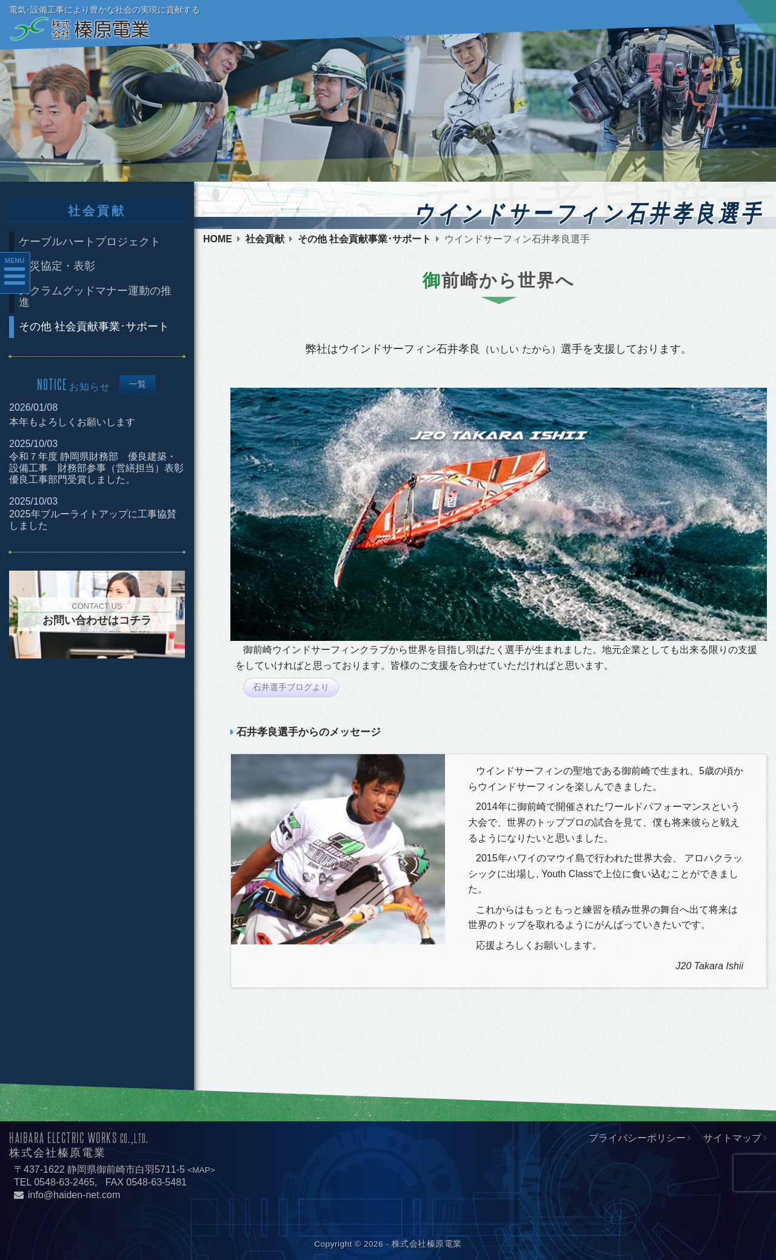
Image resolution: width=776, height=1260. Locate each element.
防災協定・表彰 (57, 266)
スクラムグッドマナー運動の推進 (95, 296)
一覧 (137, 384)
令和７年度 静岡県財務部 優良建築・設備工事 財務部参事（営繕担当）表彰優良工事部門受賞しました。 (96, 468)
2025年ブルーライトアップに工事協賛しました (92, 520)
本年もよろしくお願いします (72, 422)
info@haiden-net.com (67, 1195)
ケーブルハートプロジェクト (90, 242)
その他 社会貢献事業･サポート (364, 239)
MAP (201, 1170)
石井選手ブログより (291, 687)
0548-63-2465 (64, 1182)
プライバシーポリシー (637, 1138)
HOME (217, 239)
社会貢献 (265, 239)
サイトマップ (732, 1138)
